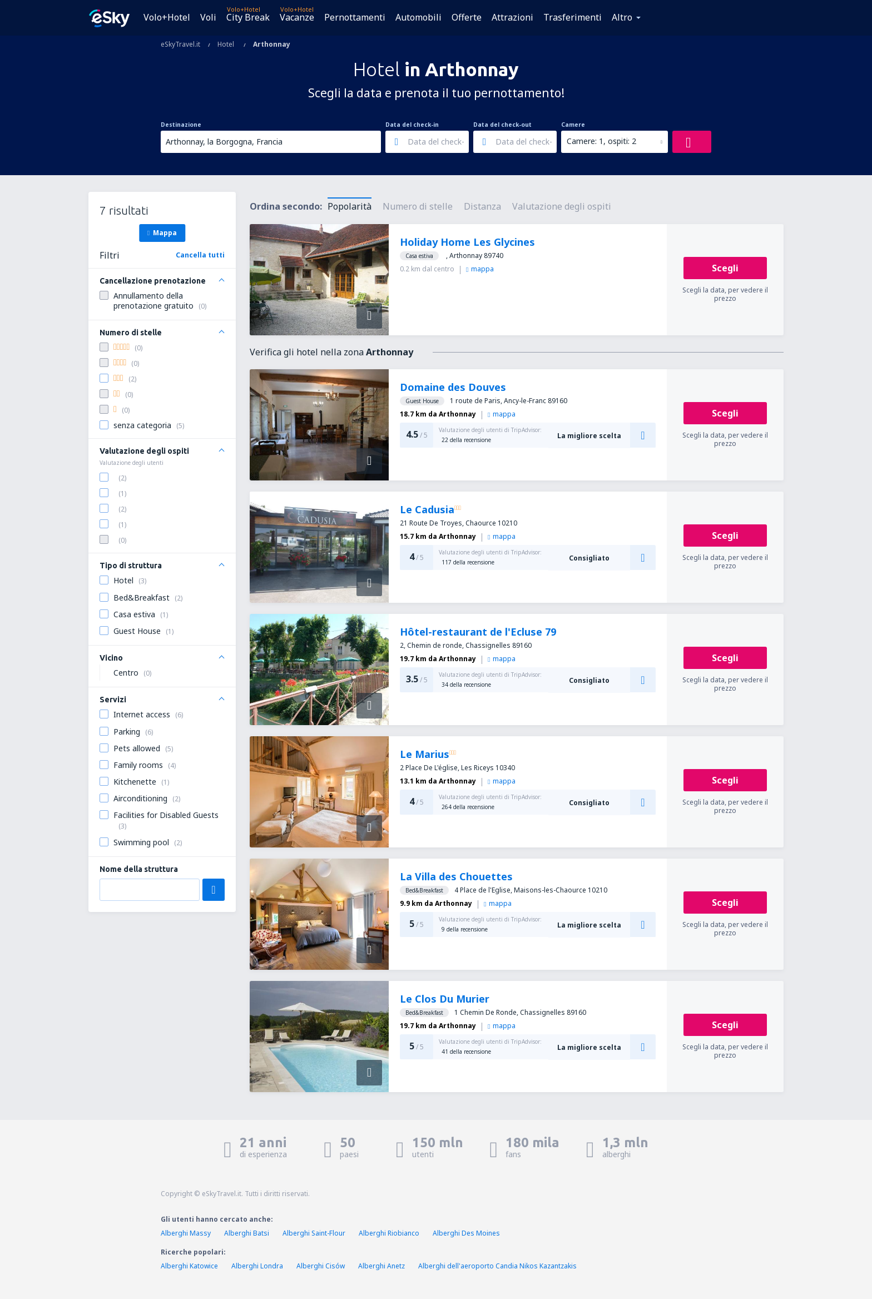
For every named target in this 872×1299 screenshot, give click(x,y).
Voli (208, 17)
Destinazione (181, 124)
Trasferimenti (572, 17)
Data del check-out (502, 124)
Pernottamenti (354, 17)
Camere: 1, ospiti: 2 (601, 141)
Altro (622, 17)
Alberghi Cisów (320, 1266)
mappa (480, 269)
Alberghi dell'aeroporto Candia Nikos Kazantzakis (497, 1266)
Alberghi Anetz (381, 1266)
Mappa (162, 232)
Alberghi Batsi (246, 1233)
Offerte (467, 17)
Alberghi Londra (257, 1266)
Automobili (418, 17)
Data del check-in (412, 124)
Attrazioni (512, 17)
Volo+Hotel (166, 17)
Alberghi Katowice (189, 1266)
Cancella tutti (200, 255)
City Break (248, 17)
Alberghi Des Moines (466, 1233)
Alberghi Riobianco (389, 1233)
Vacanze (297, 17)
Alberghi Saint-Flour (314, 1233)
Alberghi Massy (186, 1233)
